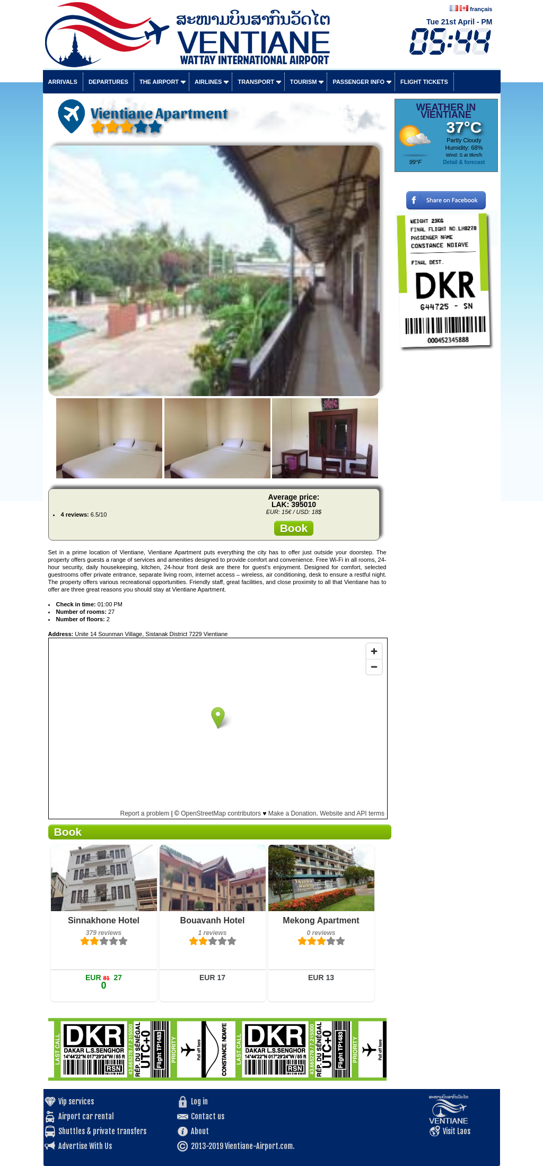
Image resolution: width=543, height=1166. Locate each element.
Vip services (76, 1101)
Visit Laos (456, 1131)
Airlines (208, 82)
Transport (256, 82)
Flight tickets (424, 82)
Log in (199, 1101)
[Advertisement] (446, 517)
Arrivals (62, 82)
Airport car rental (86, 1116)
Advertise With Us (85, 1146)
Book (294, 528)
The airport (159, 82)
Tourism (303, 82)
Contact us (207, 1116)
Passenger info (358, 82)
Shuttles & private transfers (102, 1131)
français (481, 9)
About (200, 1131)
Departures (108, 82)
